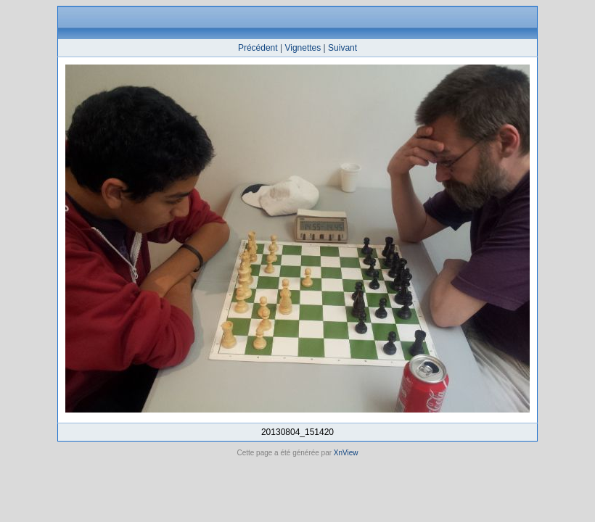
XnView (346, 453)
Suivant (342, 48)
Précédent (258, 48)
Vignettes (302, 48)
